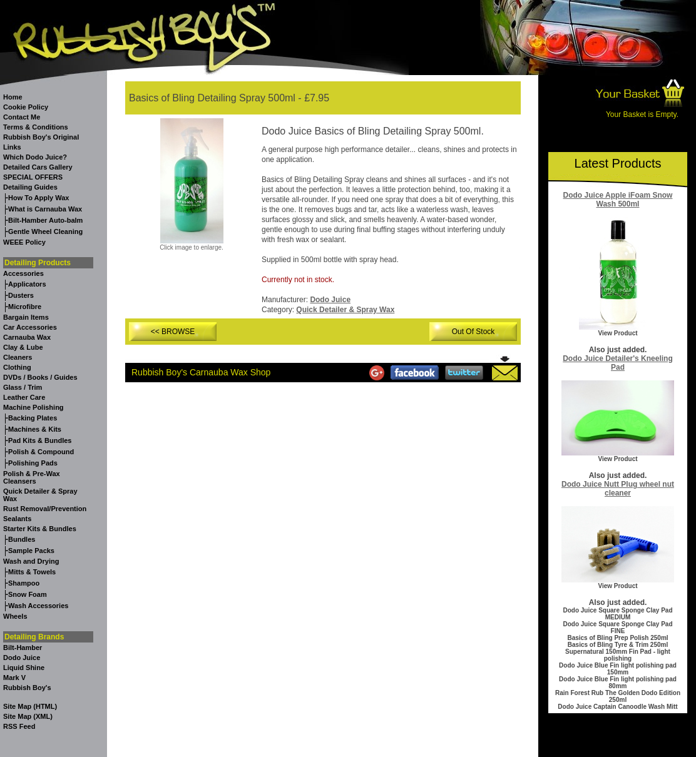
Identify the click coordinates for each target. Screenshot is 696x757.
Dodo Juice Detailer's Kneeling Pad (618, 363)
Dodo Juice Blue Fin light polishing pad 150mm (618, 669)
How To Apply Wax (38, 197)
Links (12, 147)
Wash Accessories (38, 605)
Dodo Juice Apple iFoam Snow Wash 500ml (618, 199)
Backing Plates (32, 418)
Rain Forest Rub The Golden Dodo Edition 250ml (617, 696)
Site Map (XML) (28, 716)
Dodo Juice (21, 657)
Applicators (27, 284)
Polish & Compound (41, 451)
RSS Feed (19, 726)
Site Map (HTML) (30, 706)
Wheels (15, 616)
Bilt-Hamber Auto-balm (45, 220)
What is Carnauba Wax (45, 209)
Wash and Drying (31, 561)
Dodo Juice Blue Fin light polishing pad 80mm (618, 682)
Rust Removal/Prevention (44, 508)
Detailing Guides (30, 187)
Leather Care (24, 397)
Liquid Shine (23, 667)
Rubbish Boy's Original (41, 137)
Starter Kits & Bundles (39, 528)
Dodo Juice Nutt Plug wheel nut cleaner (617, 488)
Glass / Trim (22, 387)
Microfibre (24, 306)
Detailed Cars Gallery (38, 167)
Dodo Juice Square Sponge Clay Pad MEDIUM (617, 614)
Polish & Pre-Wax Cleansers (31, 477)
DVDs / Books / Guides (40, 377)
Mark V (14, 677)
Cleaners (17, 357)
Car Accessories (30, 327)
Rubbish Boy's (27, 687)
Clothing (17, 367)
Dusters (21, 295)
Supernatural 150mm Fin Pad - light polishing (617, 655)
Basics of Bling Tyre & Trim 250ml (618, 644)
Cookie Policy (25, 107)
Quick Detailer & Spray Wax (345, 309)
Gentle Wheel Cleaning (45, 231)
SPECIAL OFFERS (33, 177)
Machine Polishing (33, 407)
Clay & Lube (23, 347)
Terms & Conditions (35, 127)
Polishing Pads (33, 463)
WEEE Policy (24, 242)
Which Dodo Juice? (35, 157)
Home (13, 97)
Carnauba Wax (27, 337)
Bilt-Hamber (22, 647)
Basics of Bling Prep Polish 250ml (617, 637)
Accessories (23, 273)
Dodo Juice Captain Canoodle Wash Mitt (617, 706)
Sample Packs (31, 550)
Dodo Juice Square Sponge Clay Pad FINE (617, 627)
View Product (617, 333)
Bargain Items (26, 317)
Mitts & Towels (32, 572)
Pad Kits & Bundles (39, 440)
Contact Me (21, 117)
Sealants (17, 518)
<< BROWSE (173, 331)
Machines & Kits (34, 429)
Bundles (21, 539)
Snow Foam (27, 594)
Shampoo (23, 583)
